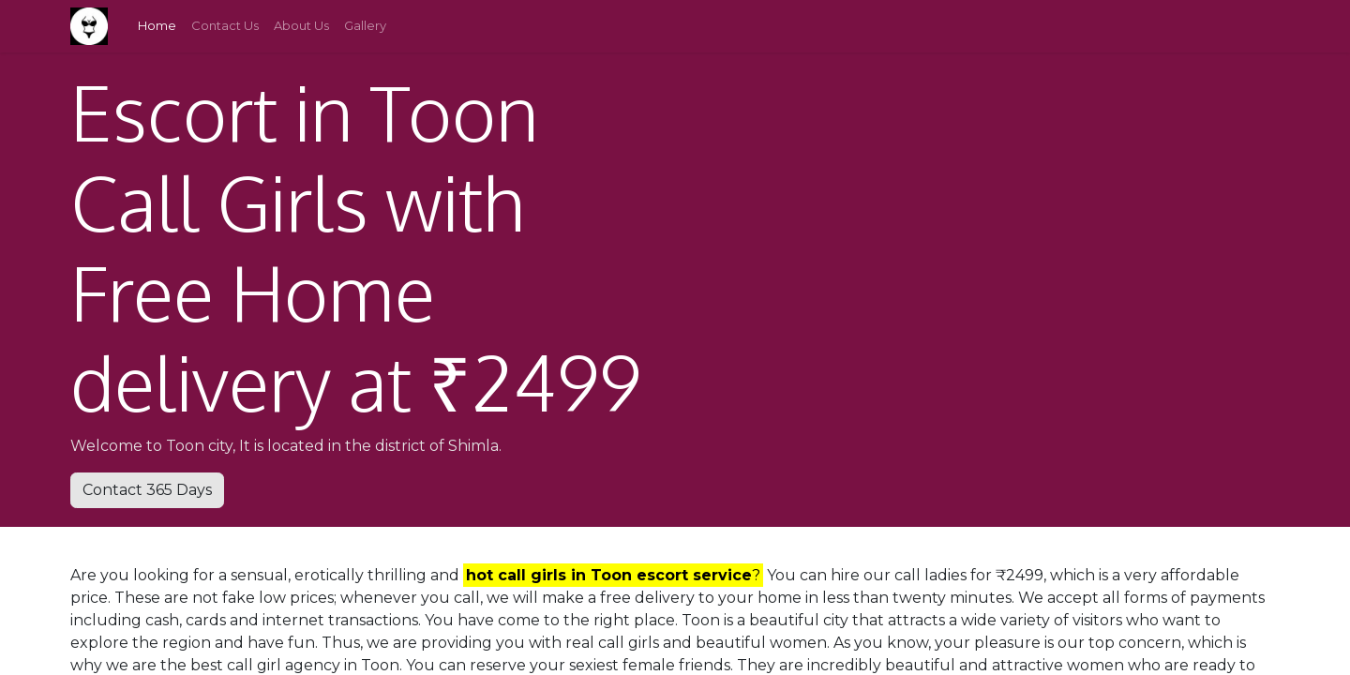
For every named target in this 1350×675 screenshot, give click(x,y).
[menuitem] (157, 26)
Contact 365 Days (147, 490)
